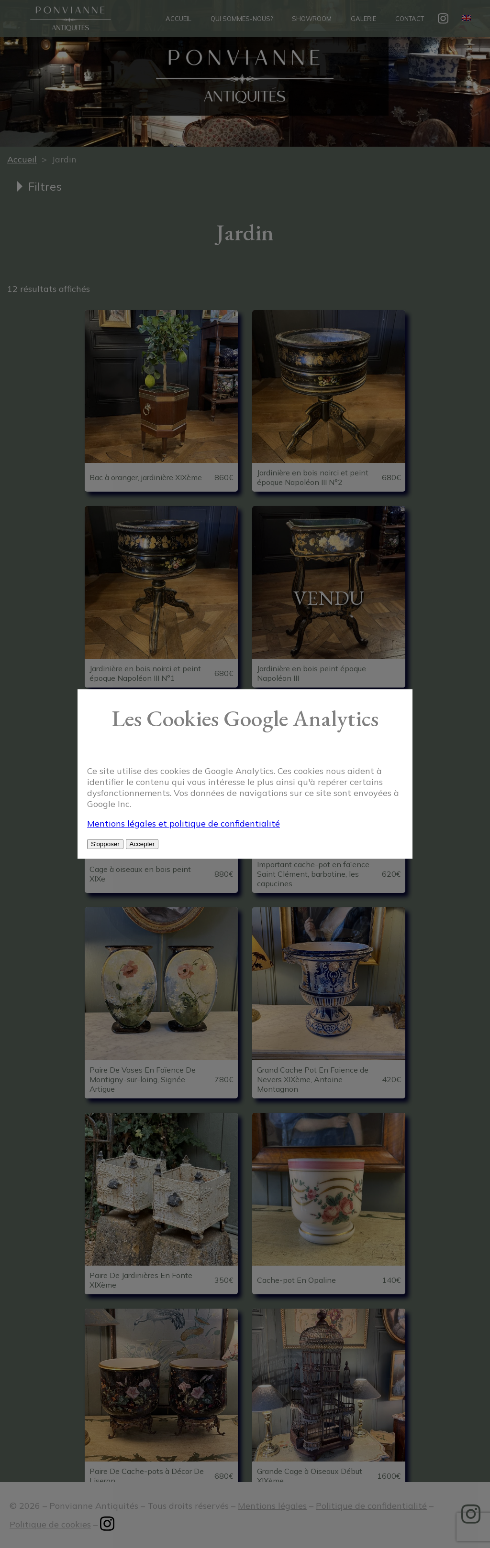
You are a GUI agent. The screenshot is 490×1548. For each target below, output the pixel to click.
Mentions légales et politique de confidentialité (183, 823)
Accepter (142, 844)
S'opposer (105, 844)
